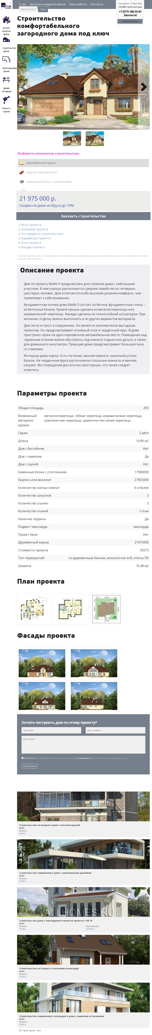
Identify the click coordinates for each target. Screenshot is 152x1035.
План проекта (31, 243)
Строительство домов (7, 43)
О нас (22, 4)
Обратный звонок (130, 21)
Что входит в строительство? (42, 234)
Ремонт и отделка (6, 103)
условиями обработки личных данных (56, 758)
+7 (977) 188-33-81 (130, 12)
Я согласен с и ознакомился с (75, 758)
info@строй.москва (130, 6)
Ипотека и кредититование (48, 4)
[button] (23, 87)
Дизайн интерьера (6, 83)
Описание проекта (34, 229)
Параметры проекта (36, 238)
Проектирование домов (7, 63)
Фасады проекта (33, 247)
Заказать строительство (83, 216)
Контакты (97, 4)
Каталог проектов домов (6, 23)
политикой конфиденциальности (109, 758)
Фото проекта (31, 225)
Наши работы (78, 4)
